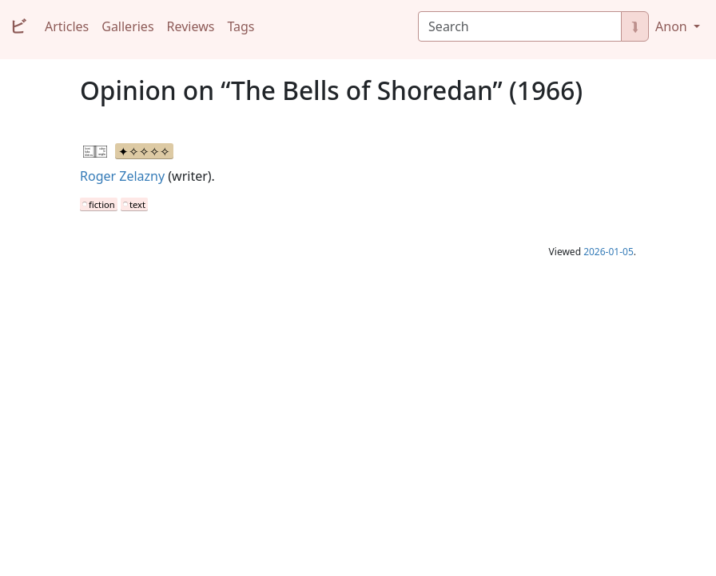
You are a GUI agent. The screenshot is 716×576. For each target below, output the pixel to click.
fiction (102, 204)
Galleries (127, 26)
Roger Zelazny (122, 176)
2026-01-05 (608, 251)
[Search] (520, 26)
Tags (240, 26)
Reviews (191, 26)
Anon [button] (672, 26)
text (137, 204)
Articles (67, 26)
